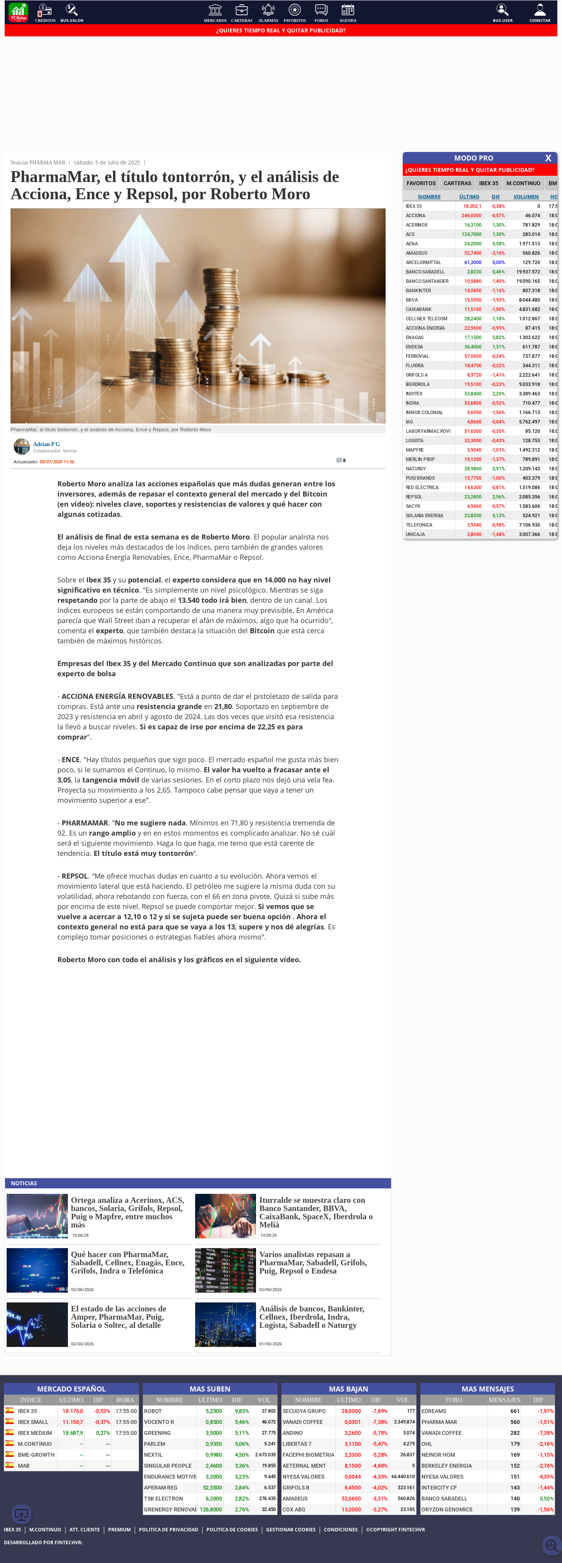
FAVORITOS (421, 183)
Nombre (429, 196)
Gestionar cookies (291, 1530)
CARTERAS (457, 183)
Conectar (540, 13)
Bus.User (503, 13)
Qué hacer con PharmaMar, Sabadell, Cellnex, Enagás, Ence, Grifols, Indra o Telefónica (128, 1262)
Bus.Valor (72, 13)
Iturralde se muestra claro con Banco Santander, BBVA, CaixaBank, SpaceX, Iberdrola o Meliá (316, 1212)
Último (469, 196)
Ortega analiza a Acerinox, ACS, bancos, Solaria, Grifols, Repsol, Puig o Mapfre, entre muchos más (127, 1212)
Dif (496, 196)
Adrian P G (46, 444)
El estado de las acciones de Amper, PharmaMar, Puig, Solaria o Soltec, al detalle (118, 1317)
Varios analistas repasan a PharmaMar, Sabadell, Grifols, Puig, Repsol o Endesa (313, 1262)
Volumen (526, 196)
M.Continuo (524, 183)
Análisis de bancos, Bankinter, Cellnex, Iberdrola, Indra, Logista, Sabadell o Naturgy (311, 1317)
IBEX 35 (488, 183)
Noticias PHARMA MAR (38, 163)
